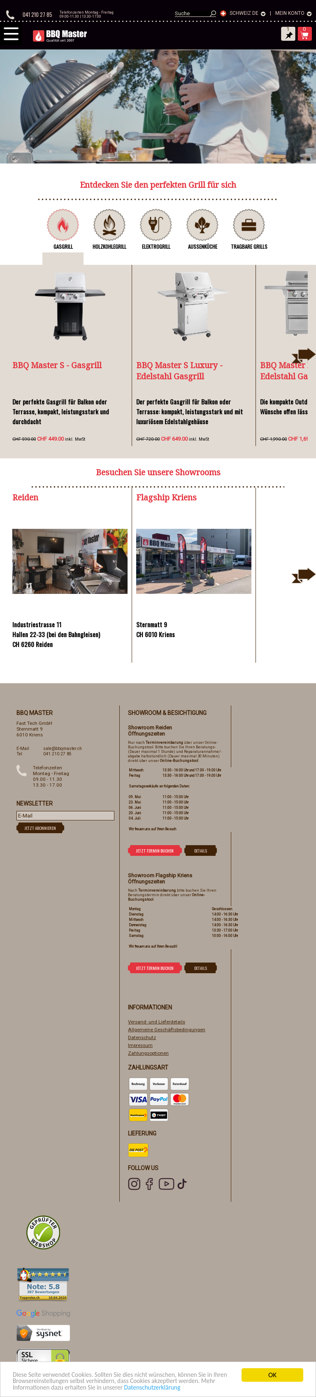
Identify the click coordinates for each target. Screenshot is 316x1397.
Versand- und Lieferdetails (156, 1022)
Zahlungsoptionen (148, 1053)
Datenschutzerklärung (184, 1387)
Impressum (140, 1045)
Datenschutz (142, 1037)
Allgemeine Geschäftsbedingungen (166, 1030)
